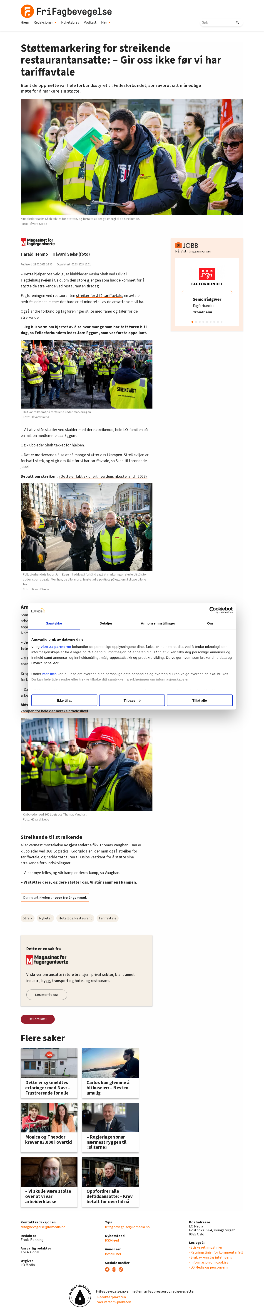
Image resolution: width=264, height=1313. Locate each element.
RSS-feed (112, 1240)
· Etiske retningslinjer (205, 1247)
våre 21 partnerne (57, 646)
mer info (51, 674)
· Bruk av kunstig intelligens (210, 1257)
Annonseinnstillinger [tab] (157, 623)
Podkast (90, 22)
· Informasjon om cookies (208, 1262)
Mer (106, 22)
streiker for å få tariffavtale (99, 296)
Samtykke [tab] (55, 623)
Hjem (25, 22)
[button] (232, 292)
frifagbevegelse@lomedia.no (43, 1227)
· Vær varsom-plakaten (113, 1302)
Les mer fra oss (46, 994)
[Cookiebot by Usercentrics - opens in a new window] (211, 610)
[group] (207, 292)
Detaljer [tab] (106, 623)
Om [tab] (209, 623)
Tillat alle (198, 700)
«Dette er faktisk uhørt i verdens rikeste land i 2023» (103, 476)
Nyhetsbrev (70, 22)
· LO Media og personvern (208, 1267)
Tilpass (132, 700)
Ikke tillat (65, 700)
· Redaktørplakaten (111, 1297)
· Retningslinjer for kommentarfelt (216, 1252)
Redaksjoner (45, 22)
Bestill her (113, 1254)
